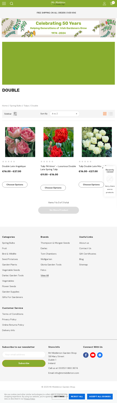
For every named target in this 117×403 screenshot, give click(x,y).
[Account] (104, 3)
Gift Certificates (87, 253)
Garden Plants (9, 264)
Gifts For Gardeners (12, 297)
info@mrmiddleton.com (67, 373)
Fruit (4, 248)
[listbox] (65, 114)
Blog (81, 259)
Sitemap (83, 264)
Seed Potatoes (10, 259)
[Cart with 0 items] (112, 3)
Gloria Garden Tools (51, 264)
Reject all (77, 396)
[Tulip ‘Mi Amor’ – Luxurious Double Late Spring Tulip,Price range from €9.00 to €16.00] (58, 142)
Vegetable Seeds (11, 270)
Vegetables (8, 281)
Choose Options (14, 184)
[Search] (11, 3)
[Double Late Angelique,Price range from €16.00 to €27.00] (20, 142)
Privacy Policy (29, 399)
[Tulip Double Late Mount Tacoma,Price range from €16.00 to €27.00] (97, 142)
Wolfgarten (46, 259)
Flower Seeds (9, 286)
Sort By (43, 113)
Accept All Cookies (100, 396)
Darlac (44, 248)
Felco (43, 270)
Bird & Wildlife (9, 253)
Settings (59, 396)
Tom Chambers (48, 253)
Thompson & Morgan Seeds (55, 243)
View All (45, 275)
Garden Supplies (10, 291)
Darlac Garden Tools (13, 275)
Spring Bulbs (8, 243)
